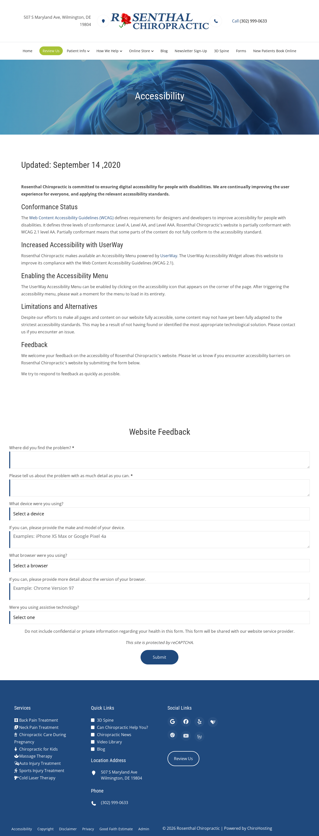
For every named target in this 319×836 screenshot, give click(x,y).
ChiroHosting (259, 828)
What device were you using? (36, 503)
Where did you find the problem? (41, 447)
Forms (241, 50)
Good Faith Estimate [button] (116, 829)
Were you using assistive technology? (44, 607)
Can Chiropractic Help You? (122, 727)
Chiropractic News (114, 734)
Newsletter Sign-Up (191, 50)
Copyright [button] (45, 829)
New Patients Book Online (274, 50)
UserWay (168, 255)
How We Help (107, 50)
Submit (159, 657)
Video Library (109, 742)
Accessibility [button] (21, 829)
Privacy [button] (88, 829)
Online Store (139, 50)
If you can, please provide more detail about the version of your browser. (77, 579)
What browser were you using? (38, 555)
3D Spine (221, 50)
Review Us (51, 50)
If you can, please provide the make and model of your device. (67, 527)
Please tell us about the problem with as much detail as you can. (71, 475)
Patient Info (76, 50)
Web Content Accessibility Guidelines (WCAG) (71, 217)
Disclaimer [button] (68, 829)
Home (27, 50)
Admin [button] (143, 829)
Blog (164, 50)
